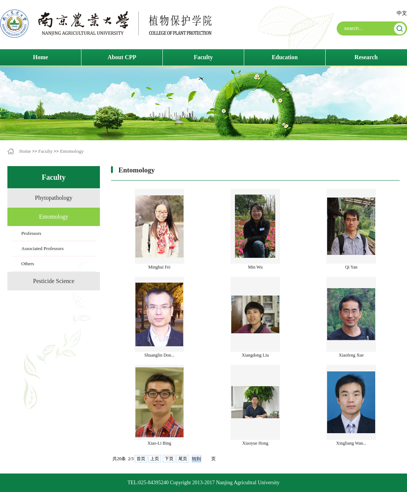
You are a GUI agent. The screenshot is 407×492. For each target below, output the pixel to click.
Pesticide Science (53, 281)
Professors (31, 233)
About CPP (122, 57)
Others (27, 263)
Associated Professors (42, 248)
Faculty (203, 57)
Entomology (72, 151)
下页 (169, 458)
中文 (402, 13)
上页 (154, 458)
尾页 (182, 458)
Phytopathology (53, 198)
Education (284, 57)
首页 (141, 458)
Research (366, 57)
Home (40, 57)
